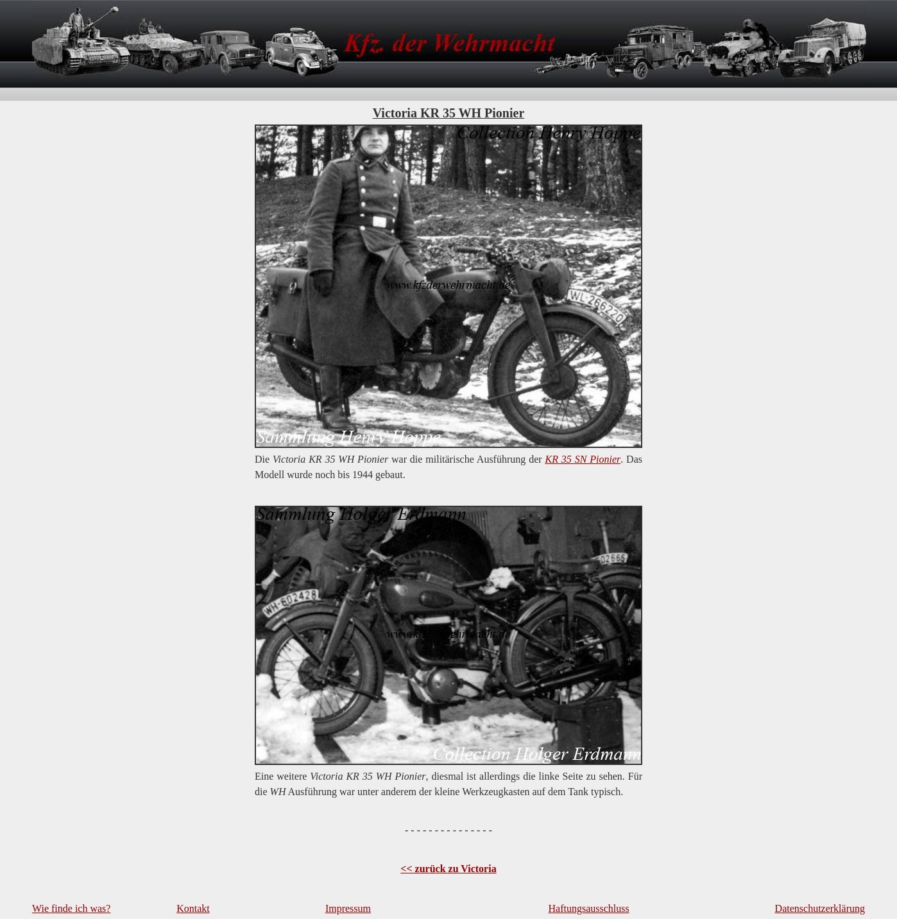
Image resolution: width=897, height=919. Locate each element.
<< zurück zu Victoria (448, 868)
